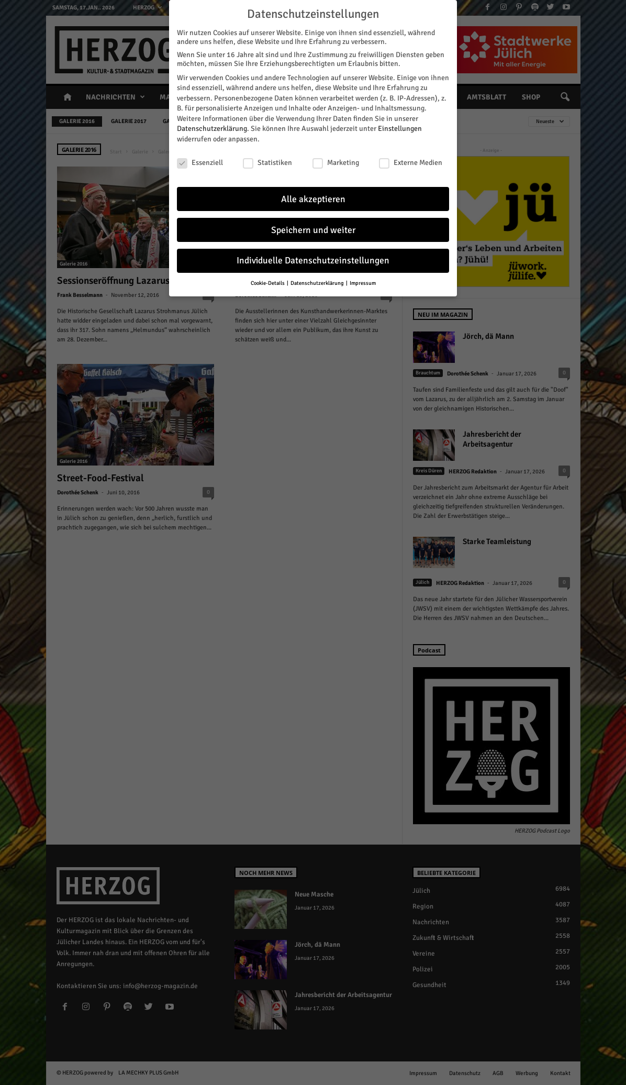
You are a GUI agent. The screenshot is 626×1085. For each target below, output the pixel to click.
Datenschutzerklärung (212, 127)
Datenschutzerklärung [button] (317, 282)
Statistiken (267, 161)
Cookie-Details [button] (268, 282)
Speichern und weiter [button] (313, 228)
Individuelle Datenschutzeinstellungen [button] (313, 259)
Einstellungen (400, 127)
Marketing (335, 161)
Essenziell (200, 161)
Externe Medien (410, 161)
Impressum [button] (363, 282)
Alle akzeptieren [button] (313, 197)
